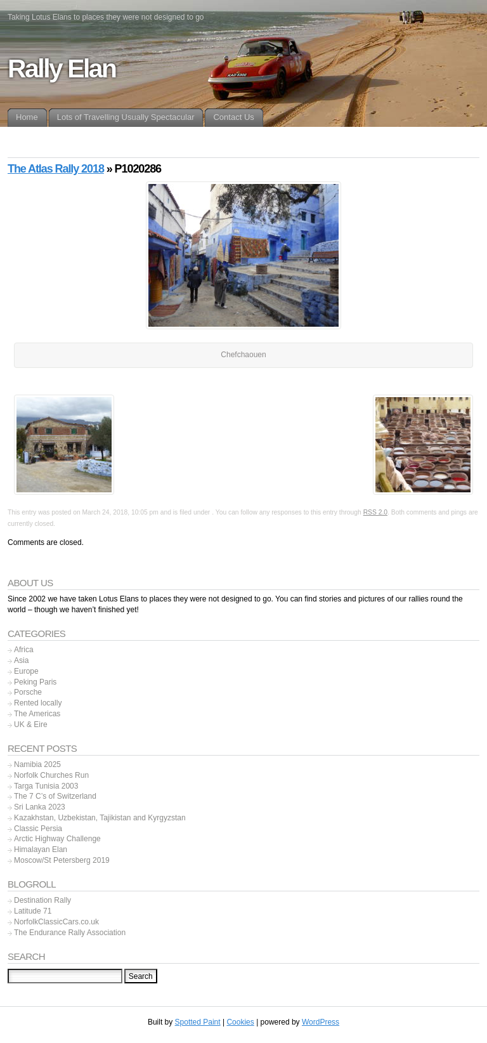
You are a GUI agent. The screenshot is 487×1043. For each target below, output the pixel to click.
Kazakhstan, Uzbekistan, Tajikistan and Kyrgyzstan (100, 817)
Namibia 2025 (37, 764)
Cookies (240, 1022)
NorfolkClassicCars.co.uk (56, 921)
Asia (21, 660)
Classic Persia (38, 828)
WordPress (320, 1022)
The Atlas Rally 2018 (56, 168)
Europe (26, 671)
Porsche (28, 692)
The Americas (37, 713)
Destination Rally (42, 900)
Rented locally (38, 703)
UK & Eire (31, 724)
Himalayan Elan (40, 849)
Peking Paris (35, 682)
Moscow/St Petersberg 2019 (62, 860)
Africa (24, 649)
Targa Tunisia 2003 (46, 786)
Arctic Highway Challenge (57, 838)
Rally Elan (62, 68)
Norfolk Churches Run (51, 775)
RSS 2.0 (375, 512)
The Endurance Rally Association (70, 932)
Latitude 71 (32, 911)
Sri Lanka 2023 (39, 807)
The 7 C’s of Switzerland (55, 796)
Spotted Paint (198, 1022)
